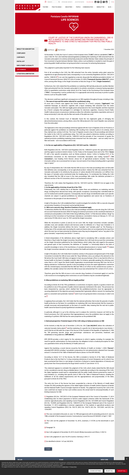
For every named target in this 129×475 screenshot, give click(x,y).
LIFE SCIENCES (21, 69)
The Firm (45, 7)
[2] (45, 414)
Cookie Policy (65, 467)
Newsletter (100, 7)
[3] (45, 421)
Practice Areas (56, 7)
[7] (45, 441)
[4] (45, 427)
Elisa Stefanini (61, 49)
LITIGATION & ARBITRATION (25, 73)
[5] (45, 432)
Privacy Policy (73, 467)
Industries (68, 7)
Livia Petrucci (50, 49)
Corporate (21, 57)
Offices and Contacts (67, 2)
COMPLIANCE (21, 53)
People (78, 7)
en (113, 2)
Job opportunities (79, 2)
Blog (109, 7)
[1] (45, 396)
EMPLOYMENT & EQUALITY (25, 65)
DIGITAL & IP (21, 61)
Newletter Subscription (25, 49)
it (111, 2)
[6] (45, 437)
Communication (88, 7)
